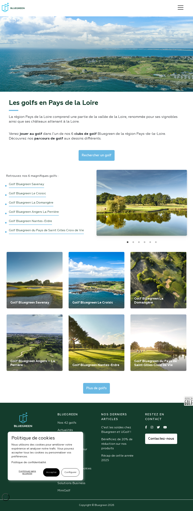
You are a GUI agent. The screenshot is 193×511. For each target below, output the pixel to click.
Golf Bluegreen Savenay (26, 184)
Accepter (51, 472)
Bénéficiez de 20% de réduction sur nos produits (116, 444)
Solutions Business (71, 483)
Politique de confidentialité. (29, 462)
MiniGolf (63, 490)
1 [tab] (127, 242)
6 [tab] (156, 242)
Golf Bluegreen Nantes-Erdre (30, 221)
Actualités (65, 430)
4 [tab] (144, 242)
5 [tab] (150, 242)
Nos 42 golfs (66, 422)
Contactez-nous (161, 438)
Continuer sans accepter (27, 472)
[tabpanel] (141, 203)
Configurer (70, 472)
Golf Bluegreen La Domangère (31, 202)
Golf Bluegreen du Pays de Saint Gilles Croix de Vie (46, 230)
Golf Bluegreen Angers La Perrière (34, 212)
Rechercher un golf (96, 155)
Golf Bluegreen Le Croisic (27, 193)
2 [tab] (133, 242)
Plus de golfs (96, 388)
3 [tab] (139, 242)
